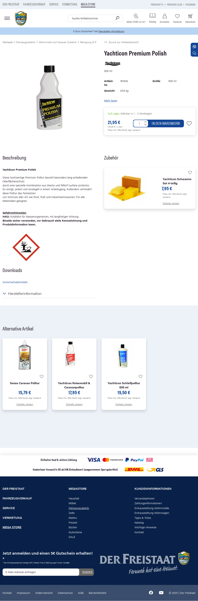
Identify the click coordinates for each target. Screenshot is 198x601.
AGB (81, 593)
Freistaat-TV (157, 4)
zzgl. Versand (134, 130)
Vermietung (69, 4)
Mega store (88, 4)
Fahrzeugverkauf (34, 4)
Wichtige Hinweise (145, 527)
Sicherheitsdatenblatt (15, 282)
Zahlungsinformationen (148, 503)
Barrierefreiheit (97, 593)
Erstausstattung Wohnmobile (152, 508)
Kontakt (139, 532)
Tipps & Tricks (143, 518)
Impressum (23, 593)
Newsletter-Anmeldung (112, 31)
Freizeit (73, 522)
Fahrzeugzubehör (79, 508)
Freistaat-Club (174, 4)
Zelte (72, 513)
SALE (72, 537)
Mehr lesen (110, 100)
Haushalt (74, 498)
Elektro (73, 518)
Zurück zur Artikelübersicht (121, 42)
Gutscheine (75, 532)
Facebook (190, 4)
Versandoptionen (144, 498)
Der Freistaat (11, 4)
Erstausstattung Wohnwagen (152, 513)
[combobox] (95, 18)
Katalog (139, 522)
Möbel (72, 503)
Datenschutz (65, 593)
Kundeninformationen (153, 489)
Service (54, 4)
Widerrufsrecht (44, 593)
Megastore (78, 489)
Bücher (73, 527)
